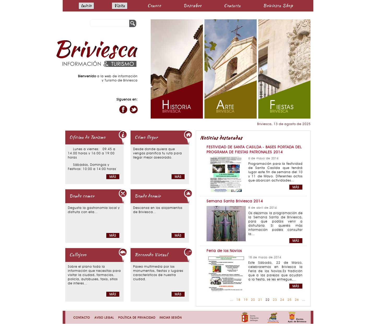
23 (275, 300)
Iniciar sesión (171, 318)
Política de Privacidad (136, 318)
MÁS (295, 187)
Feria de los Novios (224, 251)
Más (112, 177)
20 (253, 300)
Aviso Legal (104, 318)
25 (289, 300)
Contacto (81, 318)
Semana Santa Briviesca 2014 (235, 201)
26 (297, 300)
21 (260, 300)
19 (246, 300)
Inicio (86, 6)
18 (238, 300)
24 (282, 300)
